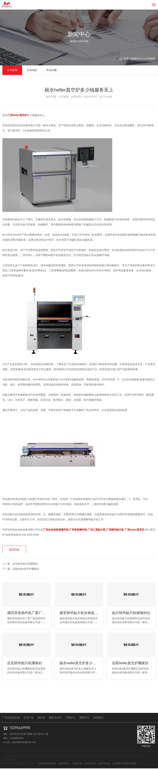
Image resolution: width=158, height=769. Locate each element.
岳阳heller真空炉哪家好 (26, 569)
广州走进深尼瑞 (11, 718)
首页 (126, 58)
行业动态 (32, 70)
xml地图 (116, 764)
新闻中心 (136, 58)
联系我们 (98, 718)
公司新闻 (150, 58)
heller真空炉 (104, 764)
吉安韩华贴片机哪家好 (25, 564)
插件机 (41, 718)
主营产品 (29, 718)
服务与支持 (55, 718)
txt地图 (133, 764)
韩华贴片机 (90, 764)
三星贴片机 (76, 764)
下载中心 (70, 718)
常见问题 (52, 70)
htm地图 (125, 764)
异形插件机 (63, 764)
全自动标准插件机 (47, 764)
